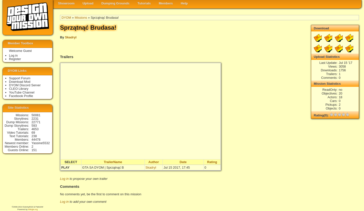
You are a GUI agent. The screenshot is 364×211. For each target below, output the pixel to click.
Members (166, 3)
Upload (87, 3)
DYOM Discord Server (25, 85)
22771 (36, 122)
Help (184, 3)
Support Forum (19, 78)
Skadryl (70, 37)
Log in (64, 179)
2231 (35, 118)
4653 (35, 129)
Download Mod (19, 82)
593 (34, 125)
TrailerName (113, 162)
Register (15, 59)
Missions (81, 17)
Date (183, 162)
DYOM (66, 17)
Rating (212, 162)
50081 (36, 115)
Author (153, 162)
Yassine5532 (41, 143)
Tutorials (144, 3)
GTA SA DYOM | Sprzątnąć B (103, 167)
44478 (36, 139)
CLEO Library (18, 89)
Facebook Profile (21, 96)
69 (33, 132)
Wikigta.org (33, 209)
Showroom (66, 3)
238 (34, 136)
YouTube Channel (21, 92)
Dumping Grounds (116, 3)
